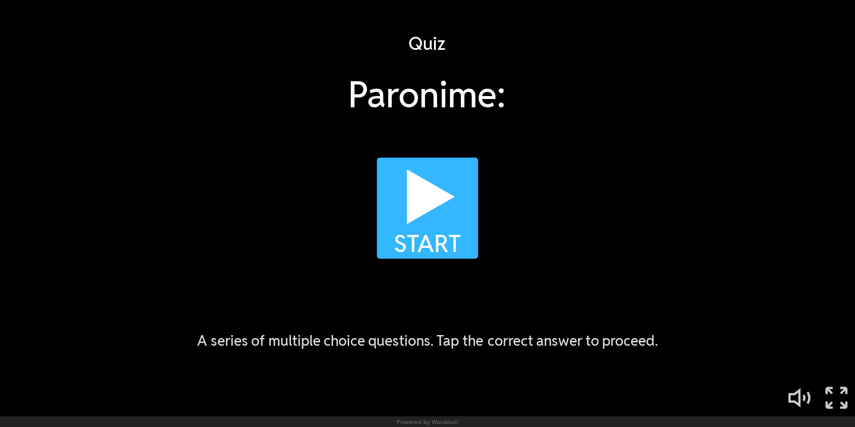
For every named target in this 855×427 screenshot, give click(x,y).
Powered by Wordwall (427, 422)
